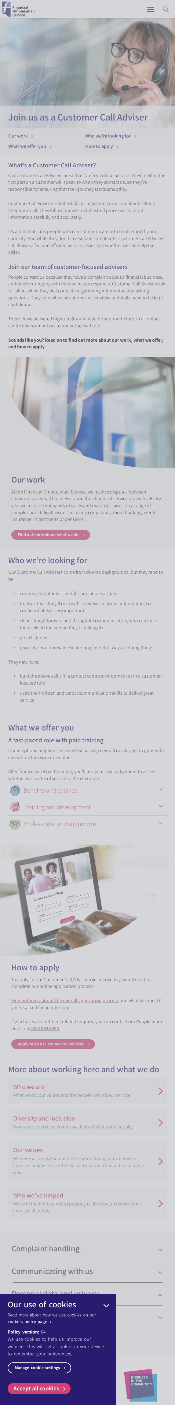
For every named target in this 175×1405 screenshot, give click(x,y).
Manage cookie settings (41, 1367)
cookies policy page (30, 1321)
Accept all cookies (40, 1388)
